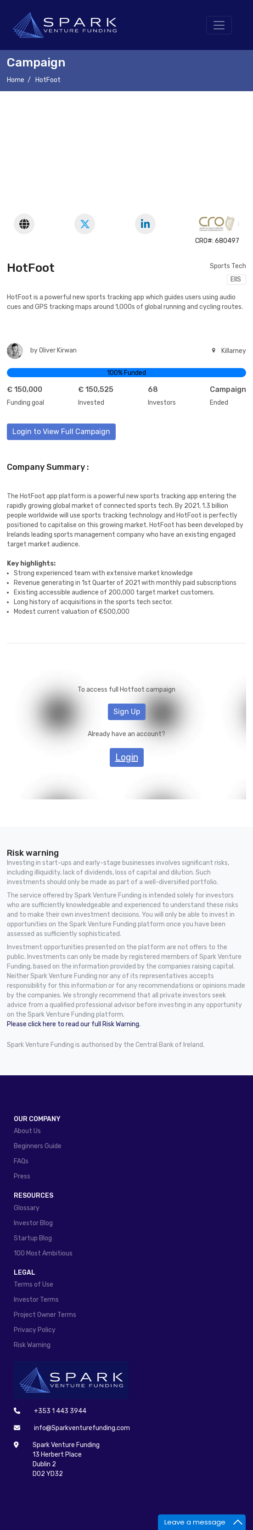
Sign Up (126, 711)
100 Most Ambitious (43, 1253)
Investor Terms (36, 1300)
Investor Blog (33, 1223)
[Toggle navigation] (219, 25)
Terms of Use (33, 1284)
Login (126, 757)
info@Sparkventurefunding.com (82, 1428)
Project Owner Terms (45, 1315)
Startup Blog (33, 1238)
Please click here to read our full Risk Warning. (74, 1024)
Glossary (26, 1208)
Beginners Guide (38, 1146)
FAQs (21, 1161)
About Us (27, 1131)
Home (15, 80)
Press (22, 1176)
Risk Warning (32, 1345)
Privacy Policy (35, 1330)
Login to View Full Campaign (61, 431)
